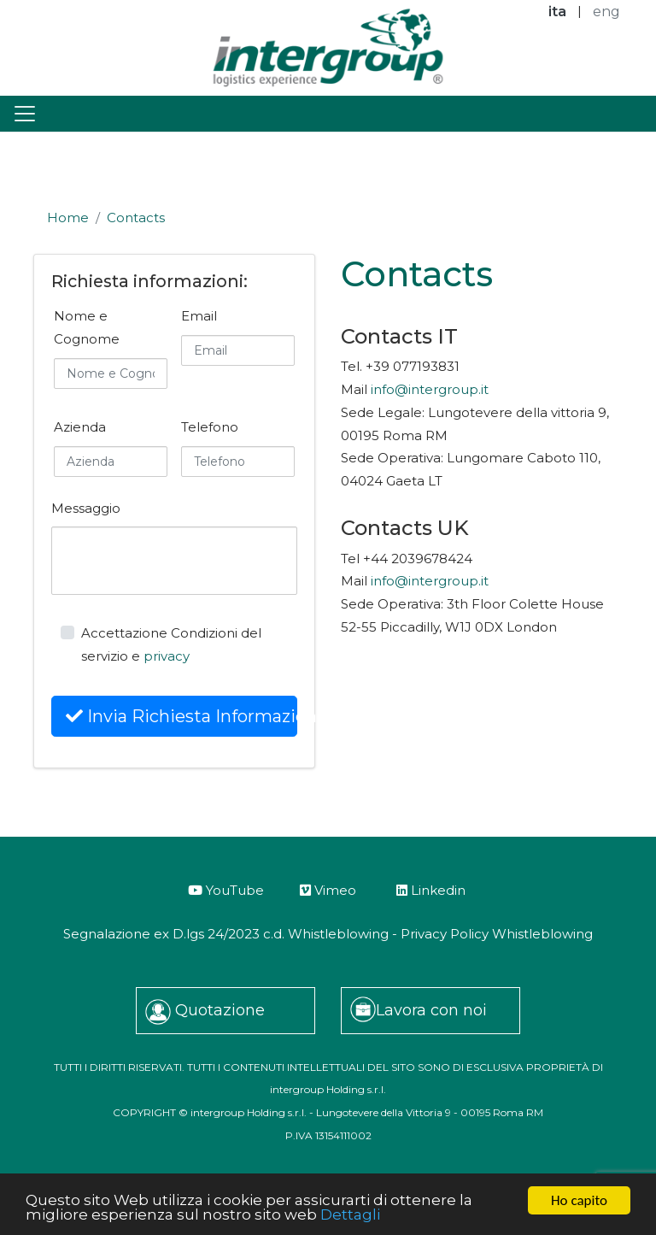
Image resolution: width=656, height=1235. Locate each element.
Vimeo (328, 890)
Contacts (136, 217)
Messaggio (85, 508)
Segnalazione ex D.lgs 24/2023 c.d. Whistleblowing (226, 934)
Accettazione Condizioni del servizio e (171, 644)
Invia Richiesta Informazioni (181, 716)
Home (68, 217)
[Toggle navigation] (25, 114)
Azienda (80, 427)
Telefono (209, 427)
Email (199, 316)
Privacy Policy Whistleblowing (497, 934)
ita (557, 11)
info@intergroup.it (430, 389)
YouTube (226, 890)
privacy (167, 656)
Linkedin (431, 890)
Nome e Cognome (87, 327)
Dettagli (350, 1215)
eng (606, 11)
